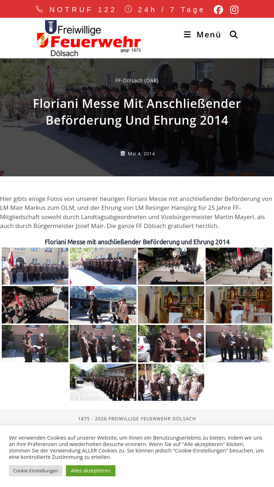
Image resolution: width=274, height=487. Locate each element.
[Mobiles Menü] (204, 34)
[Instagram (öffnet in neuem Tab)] (232, 10)
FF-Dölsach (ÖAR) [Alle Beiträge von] (137, 139)
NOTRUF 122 (83, 10)
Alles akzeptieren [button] (90, 470)
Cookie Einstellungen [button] (35, 470)
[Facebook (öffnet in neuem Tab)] (218, 10)
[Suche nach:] (231, 34)
